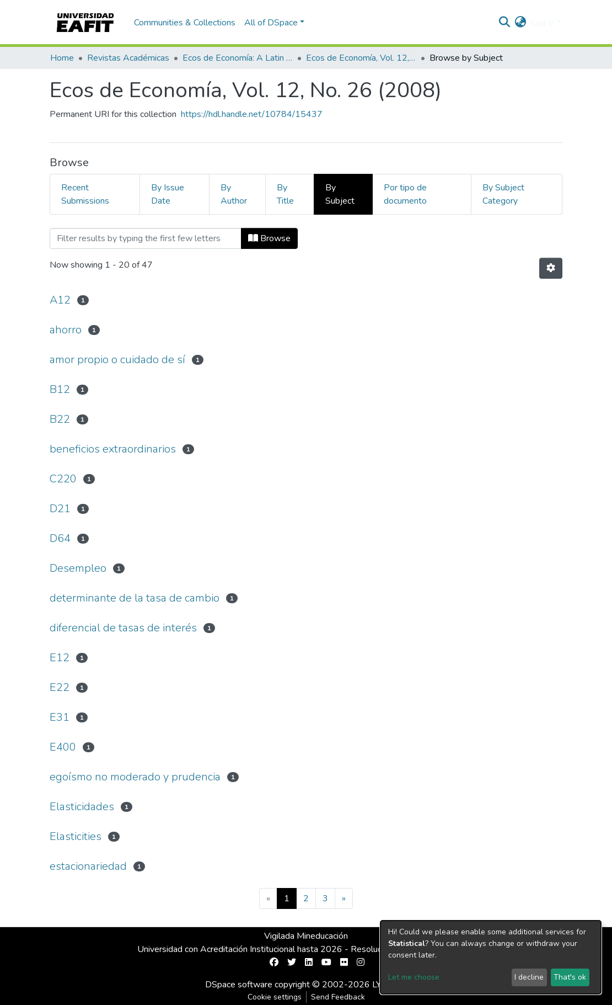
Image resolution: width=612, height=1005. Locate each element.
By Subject (340, 194)
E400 (63, 747)
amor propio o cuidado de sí (117, 359)
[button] (521, 22)
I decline (529, 977)
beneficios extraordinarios (113, 449)
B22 (60, 419)
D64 (60, 538)
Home (62, 58)
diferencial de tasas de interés (123, 627)
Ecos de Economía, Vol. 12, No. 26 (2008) (361, 58)
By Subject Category (503, 194)
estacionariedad (88, 866)
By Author (234, 194)
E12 (59, 657)
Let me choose (413, 977)
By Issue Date (167, 194)
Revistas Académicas (128, 58)
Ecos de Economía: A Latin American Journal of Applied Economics (237, 58)
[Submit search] (505, 22)
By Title (285, 194)
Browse (269, 238)
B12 (60, 389)
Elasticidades (82, 806)
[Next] (344, 898)
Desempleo (78, 568)
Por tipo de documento (405, 194)
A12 (60, 300)
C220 (63, 478)
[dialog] (490, 957)
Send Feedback (338, 997)
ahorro (66, 329)
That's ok (570, 977)
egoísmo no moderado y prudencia (135, 776)
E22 (59, 687)
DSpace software (238, 985)
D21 (60, 508)
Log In (543, 23)
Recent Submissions (85, 194)
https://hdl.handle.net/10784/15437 (252, 114)
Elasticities (75, 836)
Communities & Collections (184, 23)
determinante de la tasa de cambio (134, 598)
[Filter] (145, 238)
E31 (59, 717)
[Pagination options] (550, 268)
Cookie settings (275, 997)
